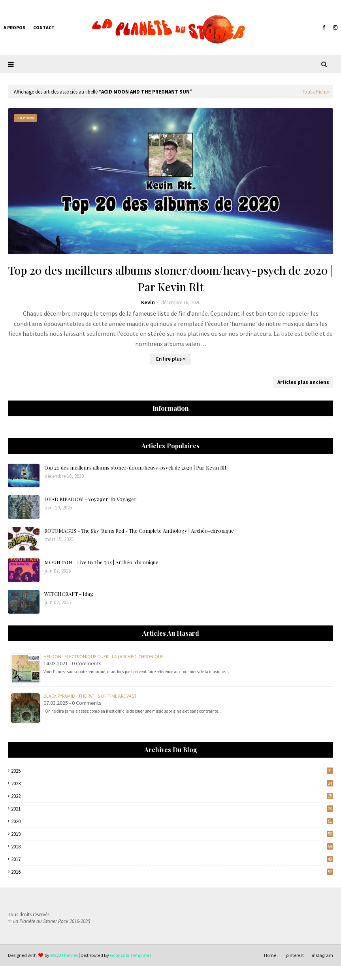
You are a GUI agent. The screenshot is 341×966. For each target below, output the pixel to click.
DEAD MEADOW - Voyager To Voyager (90, 499)
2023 (172, 783)
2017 (172, 859)
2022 (172, 796)
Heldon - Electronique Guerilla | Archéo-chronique (103, 656)
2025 (172, 771)
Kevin (148, 302)
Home (270, 955)
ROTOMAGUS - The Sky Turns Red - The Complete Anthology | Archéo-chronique (139, 530)
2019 (172, 834)
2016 (172, 872)
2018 (172, 846)
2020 (172, 821)
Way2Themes (64, 955)
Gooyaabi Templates (130, 955)
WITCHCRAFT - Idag (68, 593)
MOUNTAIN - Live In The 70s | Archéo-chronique (101, 562)
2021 (172, 808)
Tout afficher (315, 91)
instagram (322, 955)
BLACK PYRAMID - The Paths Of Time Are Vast (90, 696)
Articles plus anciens (303, 382)
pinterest (295, 955)
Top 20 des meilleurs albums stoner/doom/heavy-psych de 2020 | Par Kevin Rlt (170, 278)
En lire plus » (170, 359)
